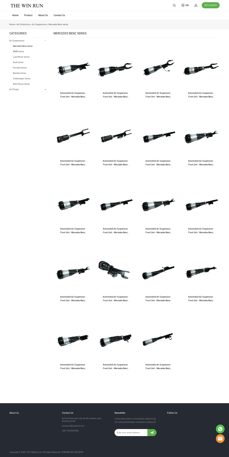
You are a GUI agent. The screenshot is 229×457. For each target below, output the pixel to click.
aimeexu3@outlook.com (73, 426)
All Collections (23, 24)
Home (15, 15)
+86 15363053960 (70, 430)
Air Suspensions (39, 24)
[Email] (130, 432)
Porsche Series (20, 68)
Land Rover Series (21, 57)
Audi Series (18, 62)
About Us (43, 15)
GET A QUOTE (210, 5)
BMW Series (18, 51)
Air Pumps (14, 89)
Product (28, 15)
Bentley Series (19, 73)
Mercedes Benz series (58, 24)
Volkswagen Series (21, 78)
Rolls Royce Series (21, 84)
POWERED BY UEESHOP (72, 452)
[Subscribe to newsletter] (152, 432)
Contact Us (59, 15)
